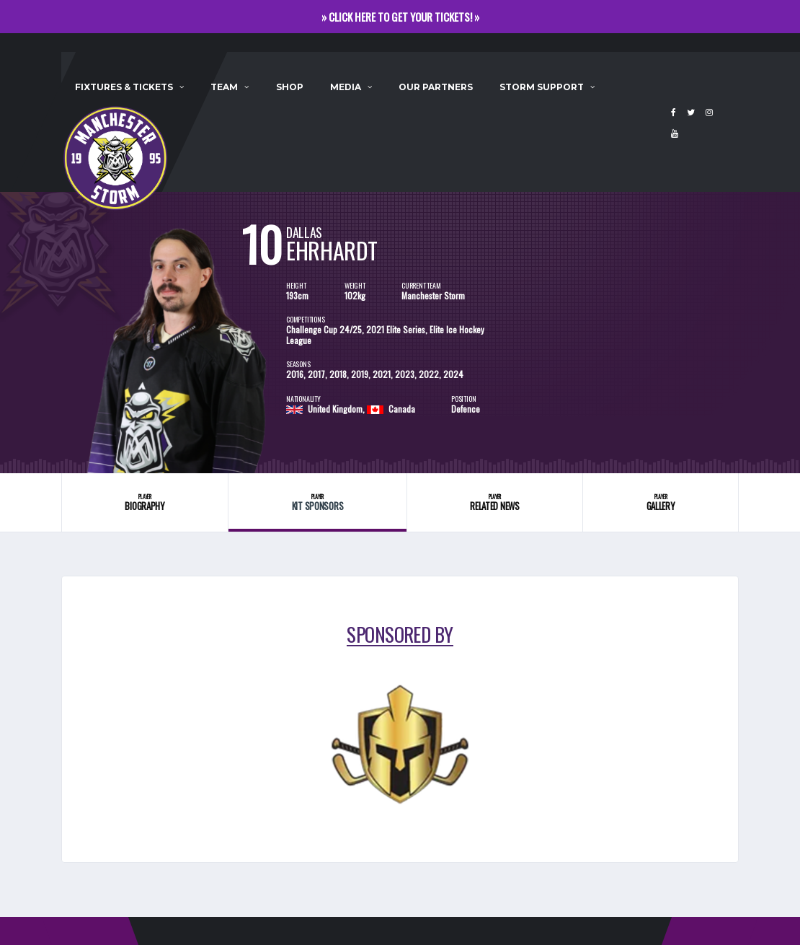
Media (345, 87)
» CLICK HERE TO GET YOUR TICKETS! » (400, 17)
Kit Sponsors (317, 502)
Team (224, 87)
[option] (173, 332)
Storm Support (541, 87)
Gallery (660, 502)
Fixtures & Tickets (124, 87)
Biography (144, 502)
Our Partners (436, 87)
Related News (495, 502)
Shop (289, 87)
